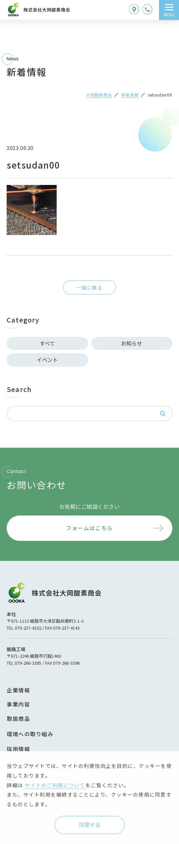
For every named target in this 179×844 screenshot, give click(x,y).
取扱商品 (18, 718)
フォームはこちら (89, 528)
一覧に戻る (89, 287)
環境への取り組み (30, 734)
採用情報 (18, 749)
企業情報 (18, 690)
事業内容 (18, 704)
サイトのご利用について (54, 785)
